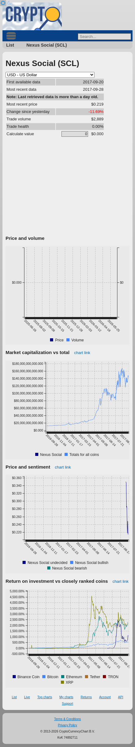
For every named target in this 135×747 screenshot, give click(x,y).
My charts (66, 697)
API (120, 697)
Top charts (44, 697)
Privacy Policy (67, 725)
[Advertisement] (67, 187)
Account (105, 697)
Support (67, 703)
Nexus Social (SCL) (46, 45)
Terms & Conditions (67, 719)
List (10, 45)
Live (27, 697)
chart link (82, 352)
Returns (86, 697)
